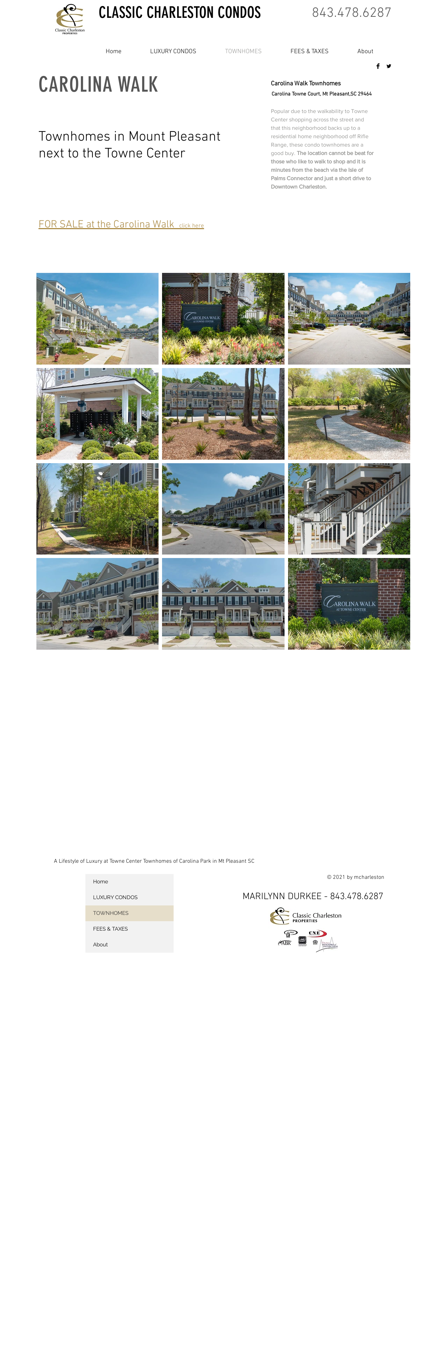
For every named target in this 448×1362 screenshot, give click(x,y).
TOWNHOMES (110, 913)
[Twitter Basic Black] (389, 66)
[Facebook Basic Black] (378, 66)
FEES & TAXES (110, 929)
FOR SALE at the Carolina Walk (121, 224)
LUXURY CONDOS (115, 897)
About (100, 944)
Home (100, 881)
